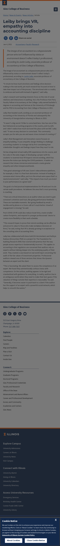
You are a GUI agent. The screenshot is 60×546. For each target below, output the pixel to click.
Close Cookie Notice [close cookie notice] (36, 540)
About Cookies (13, 540)
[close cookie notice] (55, 520)
